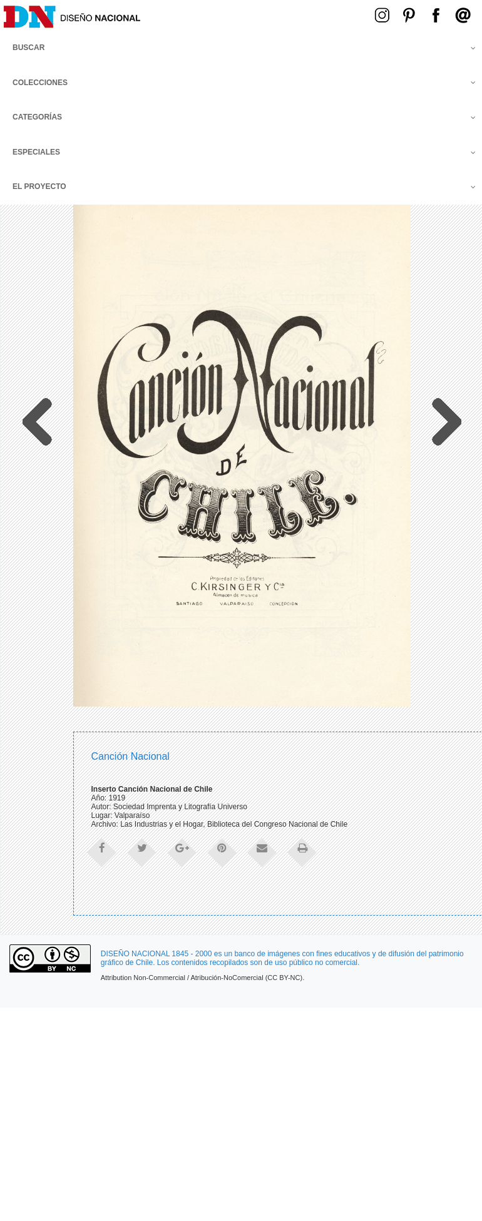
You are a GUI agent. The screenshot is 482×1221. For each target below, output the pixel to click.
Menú (277, 13)
